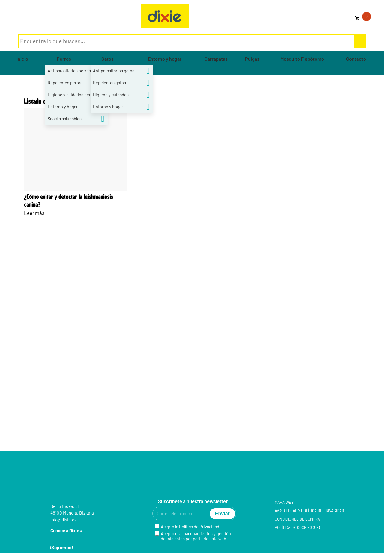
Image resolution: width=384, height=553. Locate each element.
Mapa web (284, 502)
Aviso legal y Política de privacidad (309, 510)
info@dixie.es (63, 519)
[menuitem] (22, 59)
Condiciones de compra (297, 519)
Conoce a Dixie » (66, 530)
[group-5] (165, 16)
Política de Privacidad (199, 526)
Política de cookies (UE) (297, 527)
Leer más (34, 213)
